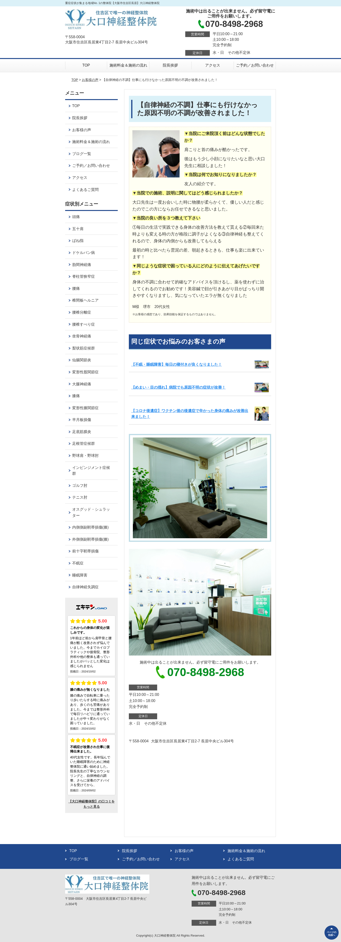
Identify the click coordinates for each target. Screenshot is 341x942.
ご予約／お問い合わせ (255, 65)
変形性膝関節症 (85, 408)
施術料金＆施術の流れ (128, 65)
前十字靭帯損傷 (85, 551)
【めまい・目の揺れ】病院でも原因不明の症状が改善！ (178, 387)
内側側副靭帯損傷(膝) (90, 527)
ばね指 (78, 241)
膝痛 (76, 396)
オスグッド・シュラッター (91, 512)
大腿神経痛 (81, 384)
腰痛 (76, 288)
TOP (86, 65)
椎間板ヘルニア (85, 300)
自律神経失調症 (85, 587)
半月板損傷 (81, 420)
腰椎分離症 (81, 312)
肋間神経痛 (81, 265)
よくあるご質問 (85, 190)
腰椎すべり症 (83, 324)
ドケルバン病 (83, 253)
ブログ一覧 (81, 154)
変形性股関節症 (85, 372)
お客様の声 (90, 80)
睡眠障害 (79, 575)
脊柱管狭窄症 (83, 276)
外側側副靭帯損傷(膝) (90, 539)
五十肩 (78, 229)
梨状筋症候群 (83, 348)
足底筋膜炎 (81, 432)
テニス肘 (79, 497)
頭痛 (76, 217)
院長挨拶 (170, 65)
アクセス (212, 65)
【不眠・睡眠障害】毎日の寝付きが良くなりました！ (176, 364)
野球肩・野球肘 (85, 456)
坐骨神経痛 (81, 336)
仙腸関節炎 (81, 360)
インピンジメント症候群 (91, 471)
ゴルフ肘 (79, 486)
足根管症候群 (83, 444)
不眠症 (78, 563)
